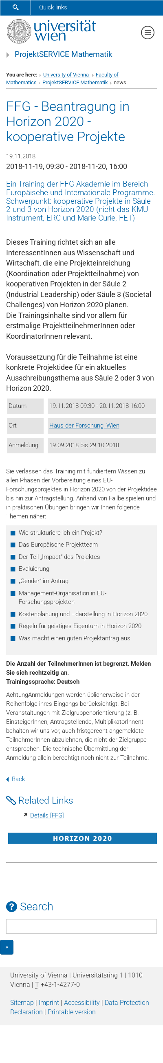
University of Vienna (66, 75)
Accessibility (82, 1003)
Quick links (53, 7)
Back (15, 779)
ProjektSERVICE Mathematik (63, 54)
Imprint (49, 1003)
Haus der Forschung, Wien (84, 425)
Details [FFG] (47, 815)
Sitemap (22, 1003)
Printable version (72, 1012)
